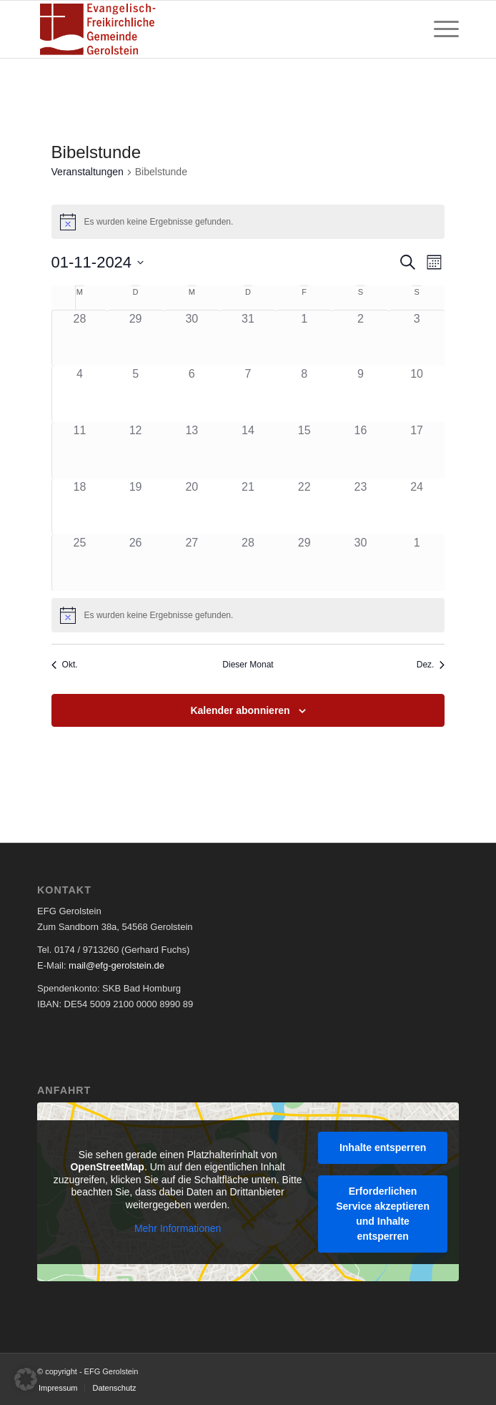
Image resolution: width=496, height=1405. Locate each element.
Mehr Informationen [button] (177, 1228)
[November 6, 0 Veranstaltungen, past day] (192, 394)
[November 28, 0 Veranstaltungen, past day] (248, 562)
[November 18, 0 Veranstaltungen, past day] (80, 507)
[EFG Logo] (206, 29)
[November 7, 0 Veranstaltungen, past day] (248, 394)
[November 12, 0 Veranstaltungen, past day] (135, 450)
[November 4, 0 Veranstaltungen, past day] (80, 394)
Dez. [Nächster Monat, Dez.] (431, 665)
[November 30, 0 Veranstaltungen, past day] (360, 562)
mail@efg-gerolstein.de (116, 965)
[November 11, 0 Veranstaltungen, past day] (80, 450)
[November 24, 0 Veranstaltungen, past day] (417, 507)
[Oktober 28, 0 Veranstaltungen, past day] (80, 338)
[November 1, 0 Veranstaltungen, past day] (304, 338)
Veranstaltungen (87, 171)
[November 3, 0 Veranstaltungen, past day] (417, 338)
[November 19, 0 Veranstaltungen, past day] (135, 507)
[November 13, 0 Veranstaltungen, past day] (192, 450)
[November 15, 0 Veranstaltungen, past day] (304, 450)
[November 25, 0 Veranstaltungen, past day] (80, 562)
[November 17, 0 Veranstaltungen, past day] (417, 450)
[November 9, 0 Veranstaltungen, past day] (360, 394)
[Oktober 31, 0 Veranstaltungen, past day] (248, 338)
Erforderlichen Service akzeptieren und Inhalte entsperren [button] (383, 1213)
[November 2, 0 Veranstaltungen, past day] (360, 338)
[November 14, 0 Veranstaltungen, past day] (248, 450)
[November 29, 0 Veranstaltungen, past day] (304, 562)
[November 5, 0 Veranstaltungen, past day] (135, 394)
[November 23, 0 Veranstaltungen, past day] (360, 507)
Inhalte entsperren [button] (382, 1146)
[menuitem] (439, 29)
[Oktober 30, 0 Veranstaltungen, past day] (192, 338)
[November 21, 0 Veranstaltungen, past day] (248, 507)
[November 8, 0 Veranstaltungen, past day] (304, 394)
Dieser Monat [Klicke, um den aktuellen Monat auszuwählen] (247, 665)
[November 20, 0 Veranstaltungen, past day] (192, 507)
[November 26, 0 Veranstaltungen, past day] (135, 562)
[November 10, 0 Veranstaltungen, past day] (417, 394)
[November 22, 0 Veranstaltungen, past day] (304, 507)
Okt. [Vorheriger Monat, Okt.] (64, 665)
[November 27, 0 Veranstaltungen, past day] (192, 562)
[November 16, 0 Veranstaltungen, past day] (360, 450)
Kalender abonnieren (239, 710)
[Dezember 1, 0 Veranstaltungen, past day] (417, 562)
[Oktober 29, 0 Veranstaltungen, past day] (135, 338)
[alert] (248, 615)
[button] (25, 1379)
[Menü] (439, 29)
